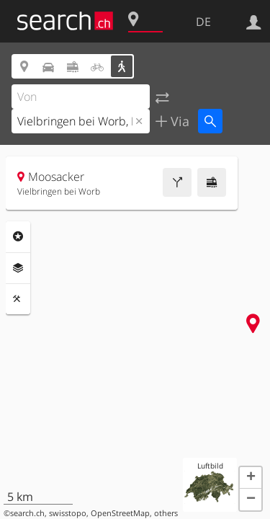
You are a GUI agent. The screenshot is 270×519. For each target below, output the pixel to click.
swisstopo (67, 513)
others (166, 513)
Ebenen (18, 268)
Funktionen (18, 299)
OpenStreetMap (120, 513)
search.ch (27, 513)
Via (178, 121)
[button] (250, 478)
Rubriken (18, 236)
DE (203, 22)
